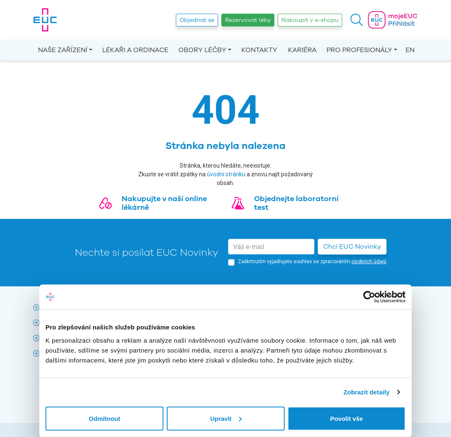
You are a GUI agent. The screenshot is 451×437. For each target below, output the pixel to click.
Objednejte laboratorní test (296, 203)
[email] (271, 247)
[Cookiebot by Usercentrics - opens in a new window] (369, 297)
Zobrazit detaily (366, 392)
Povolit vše (346, 418)
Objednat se (197, 20)
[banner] (45, 19)
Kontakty (259, 50)
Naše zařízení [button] (62, 50)
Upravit (226, 418)
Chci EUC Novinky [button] (352, 246)
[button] (356, 20)
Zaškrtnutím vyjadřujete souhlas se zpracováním (312, 261)
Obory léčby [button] (202, 50)
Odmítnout (104, 418)
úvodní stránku (226, 174)
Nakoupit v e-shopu (309, 20)
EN (410, 50)
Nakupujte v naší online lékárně (164, 203)
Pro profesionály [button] (359, 50)
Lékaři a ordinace (135, 50)
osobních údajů (368, 261)
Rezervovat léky (248, 20)
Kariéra (302, 50)
